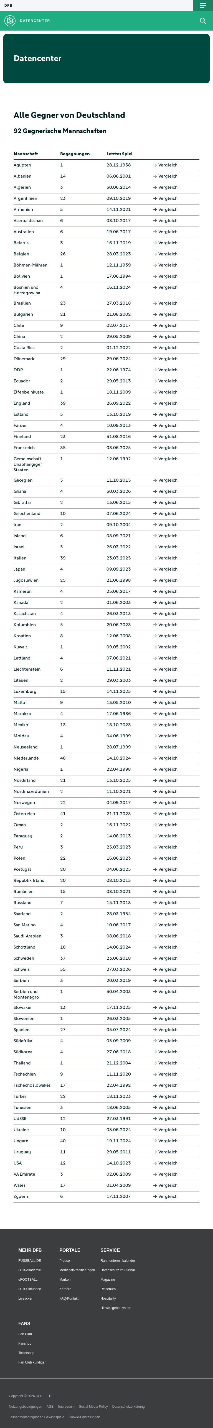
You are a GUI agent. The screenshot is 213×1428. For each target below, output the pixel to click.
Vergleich (165, 165)
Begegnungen (75, 154)
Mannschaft (26, 154)
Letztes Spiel (119, 154)
